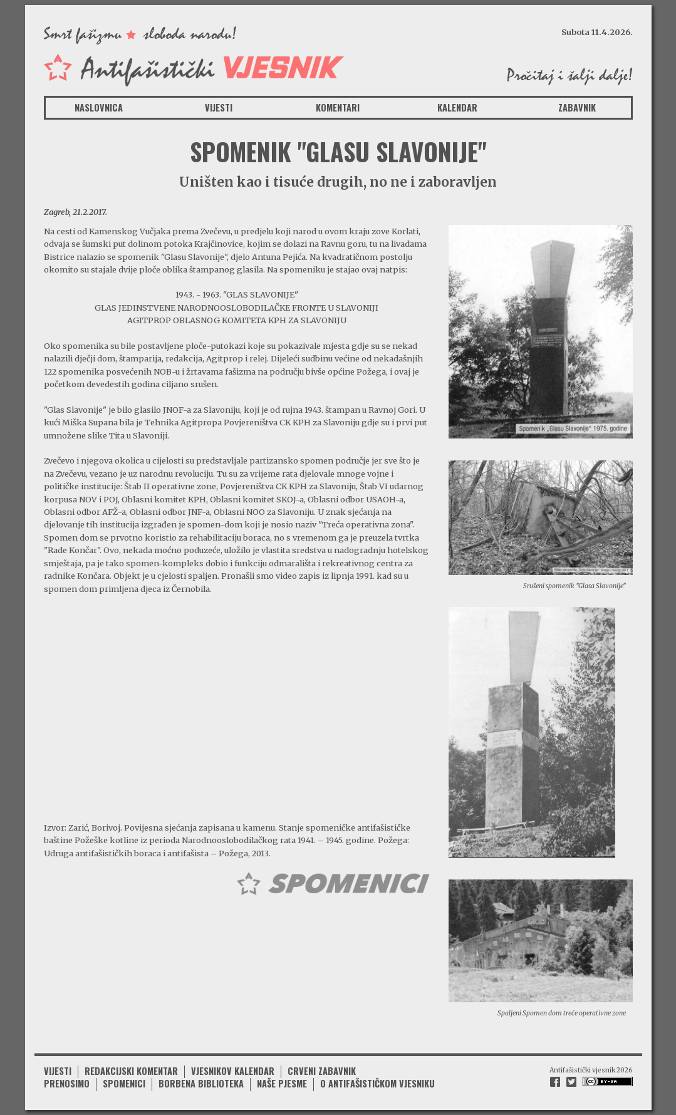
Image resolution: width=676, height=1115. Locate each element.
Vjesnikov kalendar (232, 1070)
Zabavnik (577, 107)
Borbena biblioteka (201, 1083)
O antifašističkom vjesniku (377, 1083)
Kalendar (457, 107)
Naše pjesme (282, 1083)
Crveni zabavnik (322, 1070)
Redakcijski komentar (131, 1070)
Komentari (338, 107)
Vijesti (218, 107)
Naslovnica (99, 107)
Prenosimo (67, 1083)
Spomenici (124, 1083)
